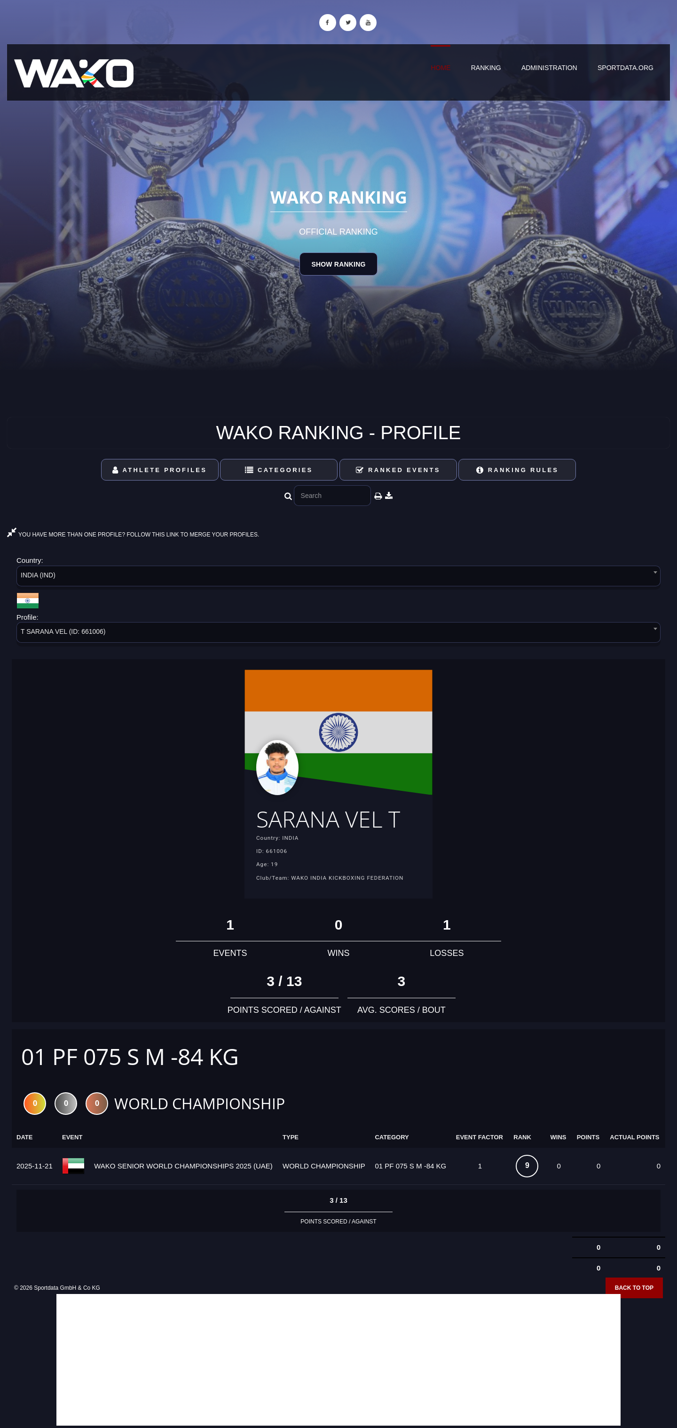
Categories (279, 469)
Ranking (486, 67)
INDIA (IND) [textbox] (38, 575)
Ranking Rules (517, 469)
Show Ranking (338, 264)
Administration (549, 67)
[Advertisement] (338, 1360)
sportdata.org (625, 67)
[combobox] (338, 578)
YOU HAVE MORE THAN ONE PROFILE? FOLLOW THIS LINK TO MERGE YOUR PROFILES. (133, 534)
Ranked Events (398, 469)
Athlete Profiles (159, 469)
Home (440, 67)
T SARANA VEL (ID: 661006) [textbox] (63, 631)
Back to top (634, 1288)
